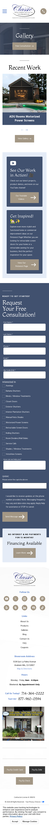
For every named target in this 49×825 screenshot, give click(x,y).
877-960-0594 (29, 699)
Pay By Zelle (37, 769)
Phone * (6, 346)
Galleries (24, 630)
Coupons (24, 647)
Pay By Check (24, 780)
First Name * (8, 322)
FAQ (24, 643)
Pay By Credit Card (15, 769)
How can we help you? (12, 460)
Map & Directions (24, 668)
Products (24, 625)
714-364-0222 (33, 693)
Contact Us (24, 639)
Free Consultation (24, 46)
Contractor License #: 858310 (24, 797)
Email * (6, 358)
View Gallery (24, 138)
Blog (24, 634)
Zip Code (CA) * (9, 370)
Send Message (15, 517)
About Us (24, 621)
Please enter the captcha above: (15, 480)
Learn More (24, 553)
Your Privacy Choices (34, 802)
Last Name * (8, 334)
